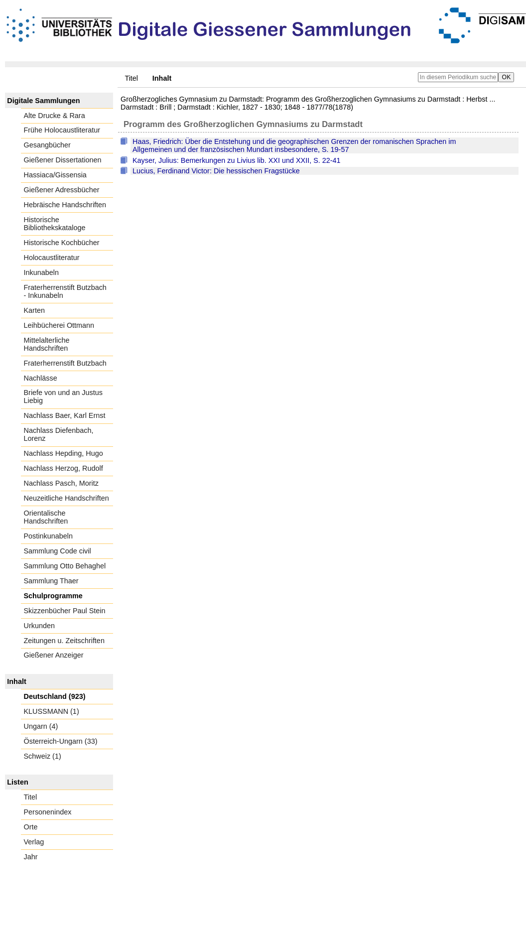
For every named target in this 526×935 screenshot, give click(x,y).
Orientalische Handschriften (46, 517)
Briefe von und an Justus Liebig (63, 396)
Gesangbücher (47, 145)
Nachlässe (40, 378)
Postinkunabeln (48, 536)
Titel (131, 78)
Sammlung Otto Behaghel (65, 566)
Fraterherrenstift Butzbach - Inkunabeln (65, 291)
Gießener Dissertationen (63, 160)
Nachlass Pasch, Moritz (61, 483)
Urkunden (39, 626)
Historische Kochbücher (62, 243)
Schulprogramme (53, 596)
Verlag (34, 842)
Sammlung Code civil (57, 551)
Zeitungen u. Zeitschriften (64, 641)
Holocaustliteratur (52, 258)
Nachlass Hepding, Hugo (63, 453)
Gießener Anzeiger (54, 655)
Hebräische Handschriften (65, 205)
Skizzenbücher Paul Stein (65, 611)
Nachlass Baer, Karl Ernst (65, 415)
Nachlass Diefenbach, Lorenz (59, 434)
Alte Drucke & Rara (54, 116)
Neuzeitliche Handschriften (66, 498)
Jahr (31, 857)
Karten (34, 310)
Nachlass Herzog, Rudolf (63, 468)
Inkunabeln (41, 272)
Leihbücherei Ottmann (59, 325)
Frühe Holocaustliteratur (62, 130)
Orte (31, 827)
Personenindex (48, 812)
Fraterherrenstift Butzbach (65, 363)
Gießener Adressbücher (62, 190)
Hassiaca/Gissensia (55, 175)
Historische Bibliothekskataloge (55, 224)
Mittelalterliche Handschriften (47, 344)
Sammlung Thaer (51, 581)
